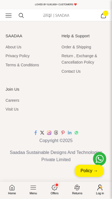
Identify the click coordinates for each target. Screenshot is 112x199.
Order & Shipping (76, 47)
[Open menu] (33, 190)
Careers (12, 100)
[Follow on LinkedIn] (70, 132)
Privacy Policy (18, 56)
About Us (14, 47)
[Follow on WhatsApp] (76, 132)
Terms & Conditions (22, 65)
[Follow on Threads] (56, 132)
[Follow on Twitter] (42, 132)
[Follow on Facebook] (35, 132)
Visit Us (12, 109)
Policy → (89, 170)
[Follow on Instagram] (49, 132)
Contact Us (71, 71)
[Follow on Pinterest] (63, 132)
